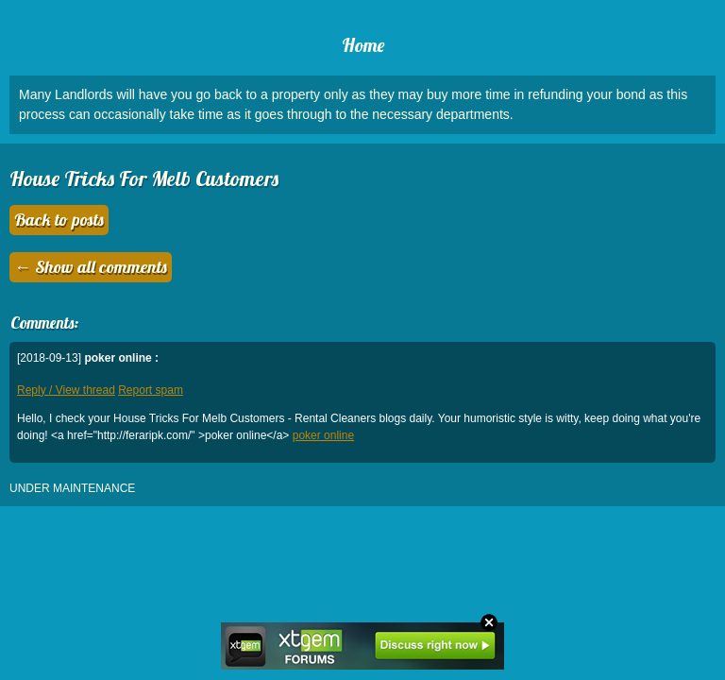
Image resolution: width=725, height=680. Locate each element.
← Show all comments (90, 267)
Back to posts (59, 219)
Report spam (150, 390)
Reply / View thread (66, 390)
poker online (323, 435)
